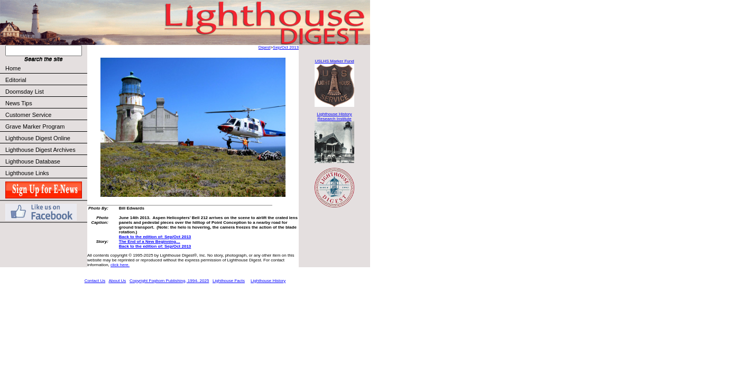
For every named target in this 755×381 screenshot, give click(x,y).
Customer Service (45, 115)
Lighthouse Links (27, 173)
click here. (120, 264)
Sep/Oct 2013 (286, 47)
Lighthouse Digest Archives (40, 150)
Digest (265, 47)
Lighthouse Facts (229, 280)
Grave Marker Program (35, 126)
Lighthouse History (268, 280)
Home (13, 68)
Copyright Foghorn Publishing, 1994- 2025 (169, 280)
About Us (117, 280)
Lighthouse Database (32, 161)
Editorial (45, 80)
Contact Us (95, 280)
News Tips (18, 103)
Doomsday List (24, 91)
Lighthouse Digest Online (37, 138)
